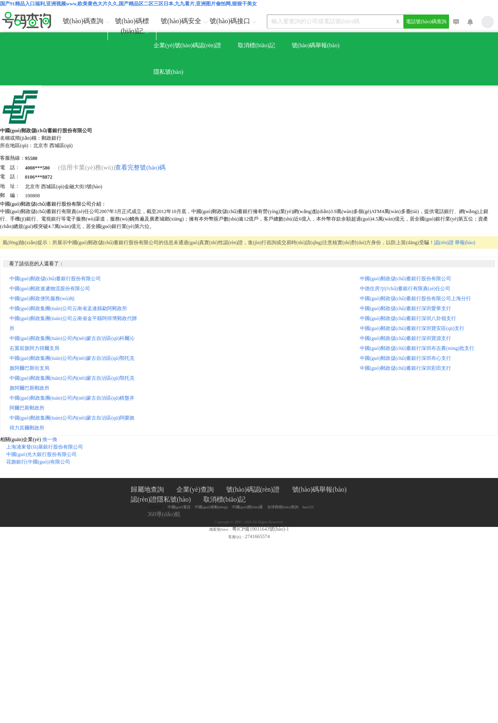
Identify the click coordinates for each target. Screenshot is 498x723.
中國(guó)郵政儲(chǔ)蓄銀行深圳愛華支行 (405, 308)
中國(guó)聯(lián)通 (247, 507)
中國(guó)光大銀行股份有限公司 (41, 454)
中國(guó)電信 (179, 507)
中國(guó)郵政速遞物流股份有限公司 (50, 288)
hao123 (308, 507)
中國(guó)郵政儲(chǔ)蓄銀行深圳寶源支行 (405, 338)
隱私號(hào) (168, 72)
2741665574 (257, 536)
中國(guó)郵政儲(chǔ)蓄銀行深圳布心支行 (405, 358)
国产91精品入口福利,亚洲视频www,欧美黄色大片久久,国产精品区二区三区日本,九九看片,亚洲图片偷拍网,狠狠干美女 (128, 4)
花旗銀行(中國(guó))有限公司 (38, 462)
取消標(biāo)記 (256, 45)
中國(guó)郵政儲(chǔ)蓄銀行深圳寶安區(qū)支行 (412, 328)
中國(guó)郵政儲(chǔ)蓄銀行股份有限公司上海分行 (415, 298)
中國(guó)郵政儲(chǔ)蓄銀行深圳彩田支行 (405, 368)
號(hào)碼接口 (232, 20)
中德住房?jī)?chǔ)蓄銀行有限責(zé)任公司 (405, 288)
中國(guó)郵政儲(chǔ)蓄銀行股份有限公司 (55, 278)
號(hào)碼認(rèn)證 (253, 489)
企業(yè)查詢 (195, 489)
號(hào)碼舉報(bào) (315, 45)
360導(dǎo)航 (164, 514)
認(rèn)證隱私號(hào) (161, 499)
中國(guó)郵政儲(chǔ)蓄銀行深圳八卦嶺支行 (408, 318)
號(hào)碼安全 (183, 20)
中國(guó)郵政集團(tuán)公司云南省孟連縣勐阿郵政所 (68, 308)
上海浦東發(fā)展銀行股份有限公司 (44, 447)
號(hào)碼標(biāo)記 (133, 25)
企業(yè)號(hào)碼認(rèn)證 (187, 45)
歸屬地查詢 (147, 489)
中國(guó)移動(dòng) (211, 507)
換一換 (49, 439)
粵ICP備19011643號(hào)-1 (260, 529)
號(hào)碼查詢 (85, 20)
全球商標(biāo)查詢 (283, 507)
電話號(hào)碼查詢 (426, 21)
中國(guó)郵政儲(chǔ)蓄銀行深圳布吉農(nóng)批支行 (417, 348)
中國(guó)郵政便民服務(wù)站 (42, 298)
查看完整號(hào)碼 (140, 167)
